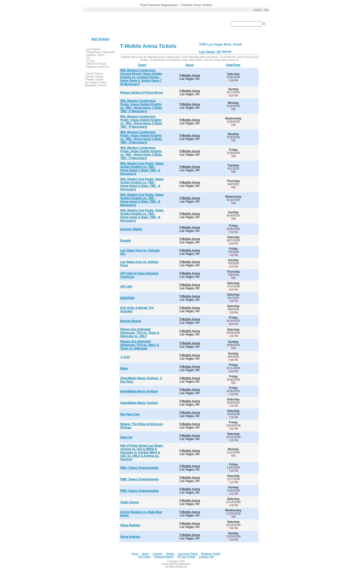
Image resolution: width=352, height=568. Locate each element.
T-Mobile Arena (189, 75)
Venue (189, 65)
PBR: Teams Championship (139, 468)
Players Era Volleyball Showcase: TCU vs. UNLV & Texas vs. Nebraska (139, 345)
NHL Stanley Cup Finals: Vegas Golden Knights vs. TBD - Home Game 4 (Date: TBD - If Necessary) (142, 215)
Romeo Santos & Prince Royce (141, 92)
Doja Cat (126, 437)
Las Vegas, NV (210, 52)
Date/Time (233, 65)
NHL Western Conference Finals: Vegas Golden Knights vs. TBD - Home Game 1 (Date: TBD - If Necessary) (141, 106)
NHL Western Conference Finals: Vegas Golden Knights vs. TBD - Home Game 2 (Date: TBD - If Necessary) (141, 122)
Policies (257, 9)
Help (266, 9)
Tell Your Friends (186, 556)
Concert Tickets (94, 76)
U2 (87, 57)
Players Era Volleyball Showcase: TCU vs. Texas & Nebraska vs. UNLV (139, 333)
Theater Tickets (94, 79)
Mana (124, 368)
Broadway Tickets (95, 85)
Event (142, 65)
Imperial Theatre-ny (97, 66)
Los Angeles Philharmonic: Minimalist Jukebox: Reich (100, 52)
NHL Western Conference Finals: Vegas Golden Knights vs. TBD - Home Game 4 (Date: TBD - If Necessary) (141, 153)
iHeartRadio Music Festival (139, 391)
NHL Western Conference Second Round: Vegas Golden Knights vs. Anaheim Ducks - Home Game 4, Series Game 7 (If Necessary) (141, 77)
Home (135, 553)
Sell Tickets (100, 39)
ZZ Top (90, 60)
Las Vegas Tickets (96, 82)
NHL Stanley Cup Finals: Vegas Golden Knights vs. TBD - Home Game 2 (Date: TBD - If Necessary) (142, 184)
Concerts (157, 553)
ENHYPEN (127, 298)
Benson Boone (130, 321)
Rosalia (125, 240)
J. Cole (125, 357)
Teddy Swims (129, 502)
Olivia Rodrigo (130, 525)
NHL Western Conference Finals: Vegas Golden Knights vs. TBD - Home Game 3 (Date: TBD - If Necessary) (141, 137)
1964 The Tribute (96, 63)
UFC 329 (126, 286)
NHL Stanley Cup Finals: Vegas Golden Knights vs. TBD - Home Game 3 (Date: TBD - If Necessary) (142, 200)
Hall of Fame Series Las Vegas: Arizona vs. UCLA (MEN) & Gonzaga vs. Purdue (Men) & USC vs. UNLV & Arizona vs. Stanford (142, 452)
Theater (170, 553)
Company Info (206, 556)
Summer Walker (131, 229)
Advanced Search (163, 556)
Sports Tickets (94, 73)
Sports (145, 553)
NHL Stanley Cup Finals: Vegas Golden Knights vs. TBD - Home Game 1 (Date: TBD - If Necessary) (142, 168)
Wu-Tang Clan (130, 414)
